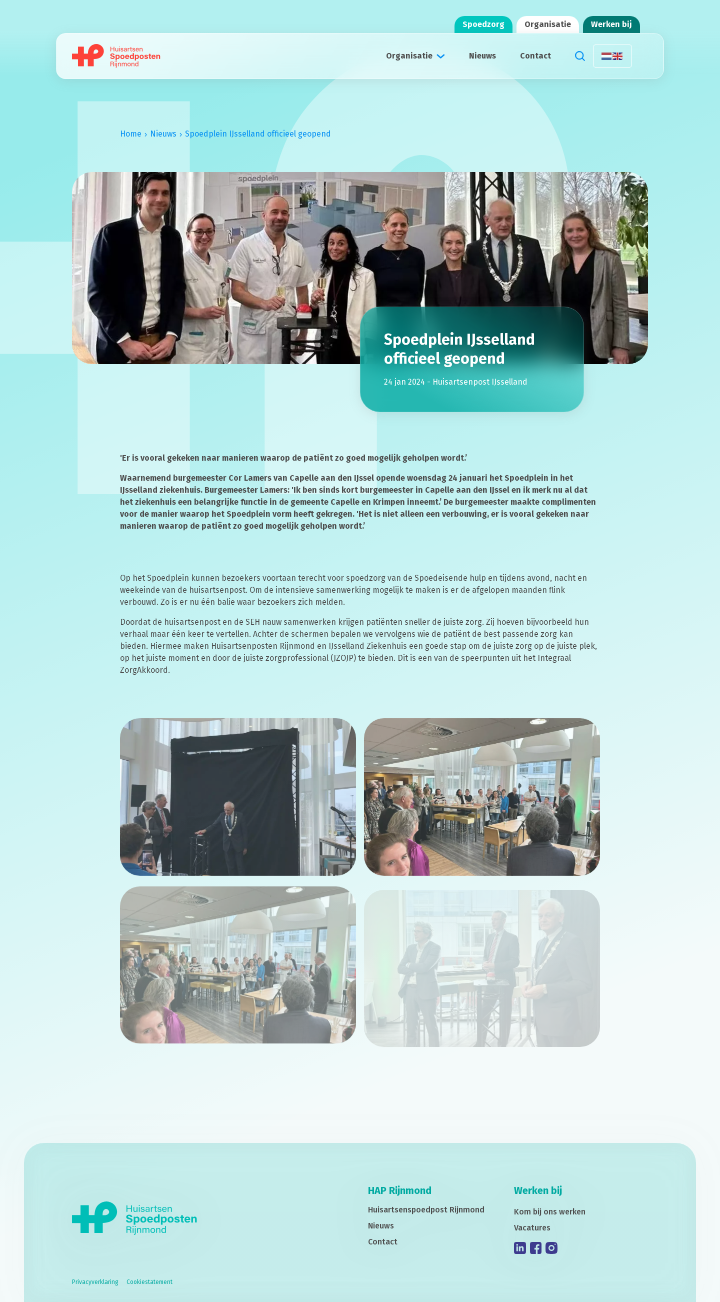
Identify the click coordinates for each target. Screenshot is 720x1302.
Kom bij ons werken (550, 1211)
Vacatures (532, 1227)
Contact (535, 56)
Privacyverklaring (95, 1281)
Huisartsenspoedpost (426, 1209)
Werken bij (611, 24)
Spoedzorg (483, 24)
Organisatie (547, 24)
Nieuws (482, 56)
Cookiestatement (149, 1281)
